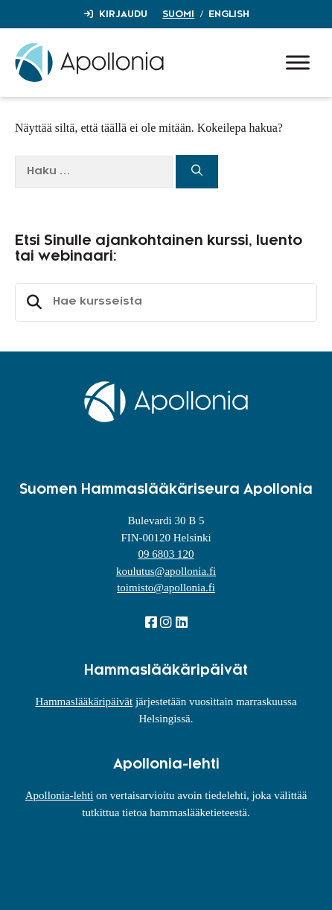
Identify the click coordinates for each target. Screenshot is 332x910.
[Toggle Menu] (298, 62)
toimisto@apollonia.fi (166, 588)
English (228, 14)
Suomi (178, 14)
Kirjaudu (123, 14)
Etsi (32, 302)
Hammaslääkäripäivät (84, 701)
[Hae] (197, 171)
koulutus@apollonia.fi (166, 571)
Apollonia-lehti (59, 795)
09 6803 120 (166, 554)
